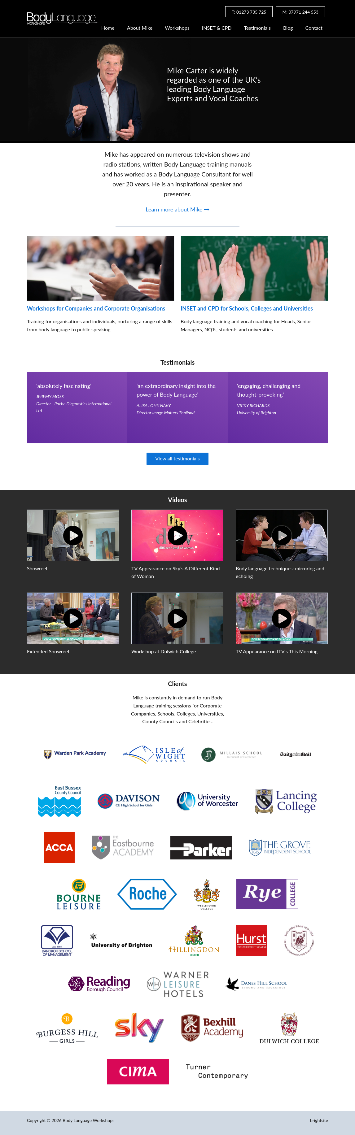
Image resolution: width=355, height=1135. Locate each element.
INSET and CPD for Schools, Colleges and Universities (247, 308)
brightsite (319, 1120)
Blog (288, 28)
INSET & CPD (217, 28)
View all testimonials (177, 458)
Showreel (37, 568)
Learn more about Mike (177, 209)
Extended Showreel (48, 651)
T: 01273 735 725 (249, 12)
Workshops (177, 28)
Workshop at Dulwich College (163, 651)
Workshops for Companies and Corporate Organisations (96, 308)
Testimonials (257, 28)
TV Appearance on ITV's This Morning (277, 651)
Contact (313, 28)
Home (108, 28)
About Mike (139, 28)
